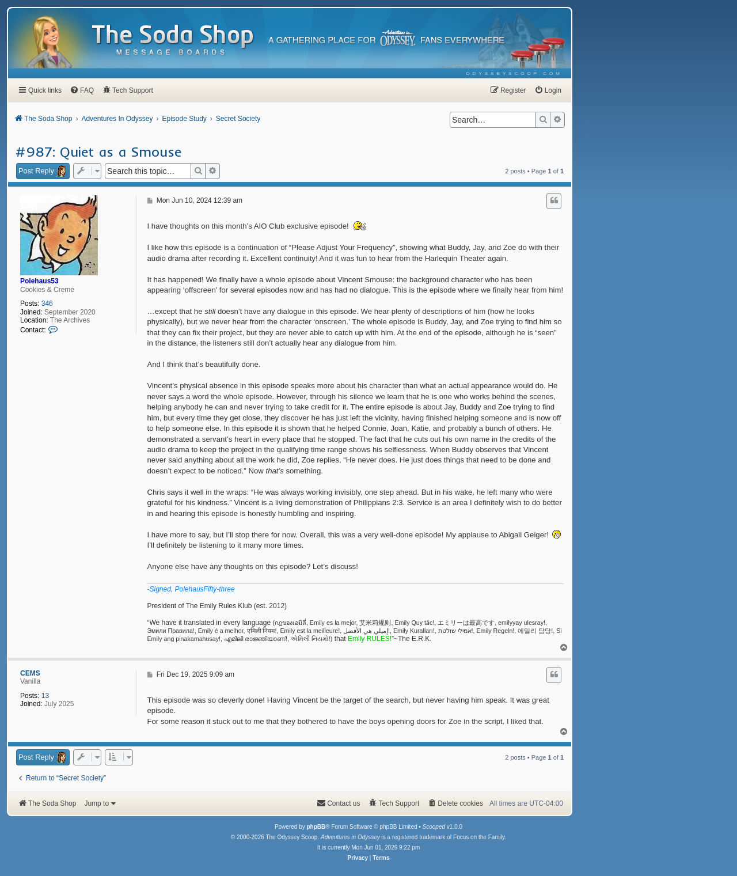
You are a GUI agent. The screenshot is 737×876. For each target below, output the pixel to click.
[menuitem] (514, 73)
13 (45, 696)
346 (47, 303)
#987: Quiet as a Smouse (98, 151)
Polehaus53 (39, 281)
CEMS (30, 673)
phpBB (315, 827)
